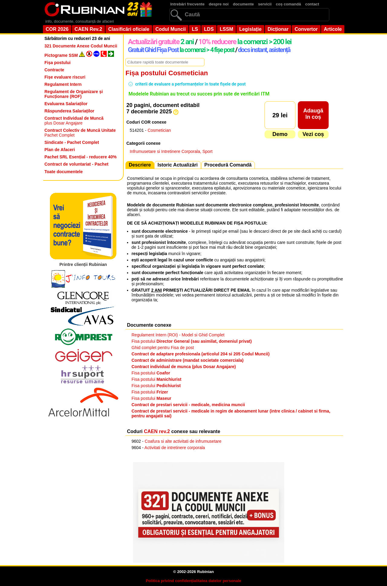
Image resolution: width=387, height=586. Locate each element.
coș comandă (288, 4)
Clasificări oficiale (128, 29)
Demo (280, 134)
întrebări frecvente (187, 4)
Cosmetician (159, 130)
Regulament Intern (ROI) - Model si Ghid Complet (178, 334)
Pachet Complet (80, 133)
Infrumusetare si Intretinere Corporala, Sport (171, 151)
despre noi (219, 4)
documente (243, 4)
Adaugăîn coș (313, 114)
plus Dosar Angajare (73, 120)
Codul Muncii (170, 29)
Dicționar (278, 29)
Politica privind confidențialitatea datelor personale (193, 580)
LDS (209, 29)
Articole (333, 29)
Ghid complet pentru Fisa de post (163, 347)
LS (195, 29)
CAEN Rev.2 (88, 29)
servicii (265, 4)
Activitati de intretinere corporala (175, 447)
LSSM (226, 29)
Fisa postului (192, 341)
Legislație (250, 29)
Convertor (305, 29)
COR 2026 (57, 29)
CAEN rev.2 (157, 431)
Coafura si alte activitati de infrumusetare (183, 441)
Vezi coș (313, 134)
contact (312, 4)
